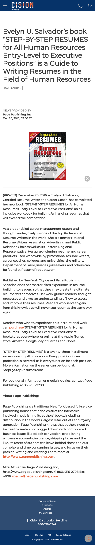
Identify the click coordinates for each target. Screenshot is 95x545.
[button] (80, 5)
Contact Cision (47, 501)
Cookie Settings (63, 535)
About (47, 508)
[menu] (5, 5)
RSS (49, 535)
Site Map (39, 535)
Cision (53, 539)
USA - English (12, 87)
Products (47, 505)
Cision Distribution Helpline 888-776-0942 (47, 522)
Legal (27, 535)
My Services (47, 512)
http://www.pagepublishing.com (28, 456)
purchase (16, 327)
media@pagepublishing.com (35, 476)
